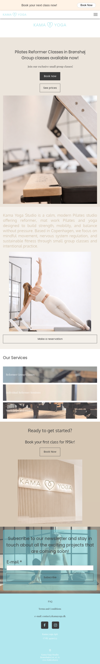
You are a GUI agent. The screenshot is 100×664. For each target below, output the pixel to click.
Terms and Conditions (50, 608)
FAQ (50, 601)
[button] (95, 14)
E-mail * (14, 561)
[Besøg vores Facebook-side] (44, 625)
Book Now (86, 5)
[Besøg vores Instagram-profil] (55, 625)
